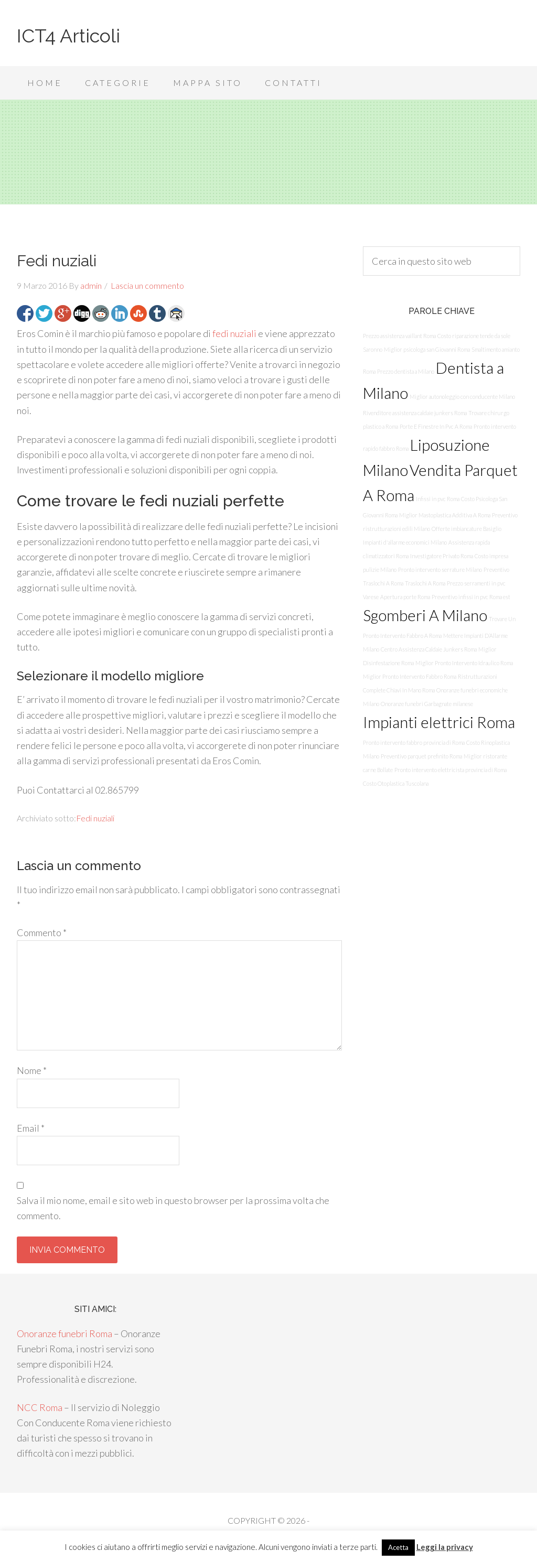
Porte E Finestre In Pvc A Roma (436, 426)
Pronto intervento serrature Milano (440, 569)
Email (31, 1128)
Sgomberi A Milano (425, 615)
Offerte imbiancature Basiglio (466, 528)
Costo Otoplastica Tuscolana (395, 783)
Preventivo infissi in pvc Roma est (471, 596)
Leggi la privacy (444, 1547)
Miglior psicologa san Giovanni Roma (427, 349)
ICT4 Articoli (68, 36)
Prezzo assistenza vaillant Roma (399, 335)
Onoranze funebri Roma (64, 1333)
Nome (32, 1070)
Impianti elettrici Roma (439, 722)
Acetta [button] (398, 1547)
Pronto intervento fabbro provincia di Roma (414, 742)
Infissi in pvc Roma (437, 498)
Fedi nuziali (95, 818)
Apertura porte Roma (405, 596)
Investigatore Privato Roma (441, 555)
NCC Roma (39, 1407)
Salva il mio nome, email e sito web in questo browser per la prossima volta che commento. (173, 1208)
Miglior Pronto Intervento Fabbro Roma (409, 676)
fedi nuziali (234, 333)
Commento (42, 932)
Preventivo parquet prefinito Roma (421, 756)
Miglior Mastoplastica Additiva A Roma (444, 515)
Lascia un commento (147, 285)
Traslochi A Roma (425, 583)
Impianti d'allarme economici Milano (405, 542)
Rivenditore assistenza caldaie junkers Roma (415, 412)
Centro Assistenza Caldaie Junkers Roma (429, 649)
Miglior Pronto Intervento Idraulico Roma (464, 662)
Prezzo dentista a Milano (405, 371)
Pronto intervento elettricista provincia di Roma (450, 769)
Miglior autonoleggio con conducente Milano (462, 396)
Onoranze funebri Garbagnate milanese (427, 703)
